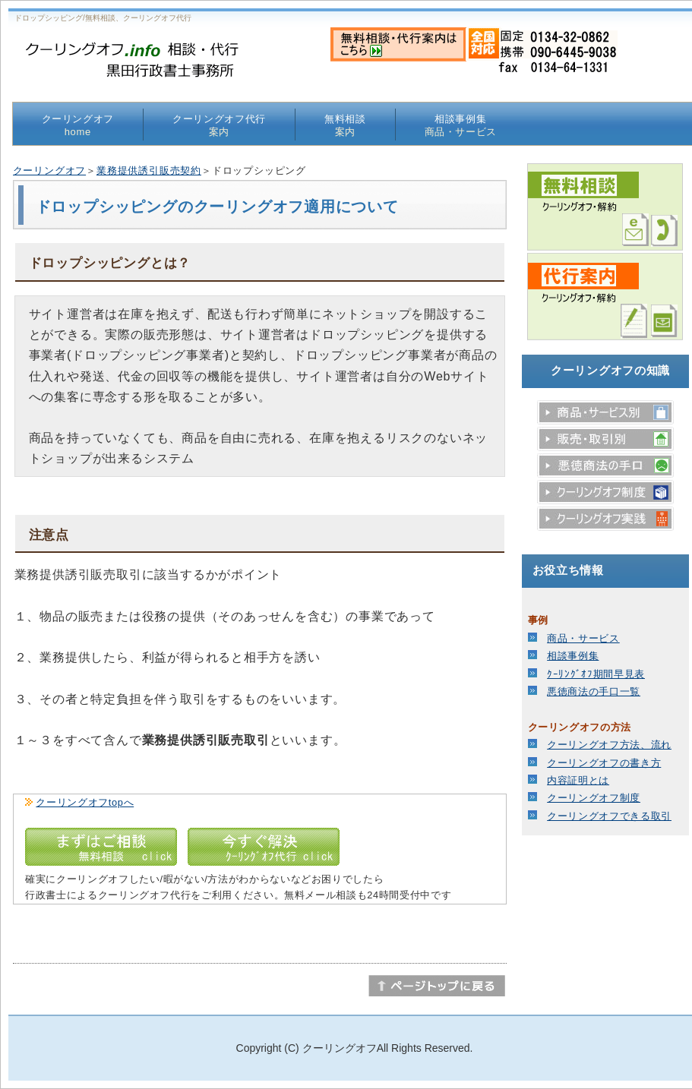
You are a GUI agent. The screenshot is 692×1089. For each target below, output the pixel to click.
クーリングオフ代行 (219, 125)
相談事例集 (461, 125)
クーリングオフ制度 (593, 797)
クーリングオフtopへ (85, 802)
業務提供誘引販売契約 (148, 170)
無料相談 (345, 125)
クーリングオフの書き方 (604, 763)
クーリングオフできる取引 (609, 816)
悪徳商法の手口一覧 (593, 691)
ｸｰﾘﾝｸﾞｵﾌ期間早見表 (596, 674)
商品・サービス (583, 638)
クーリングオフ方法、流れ (609, 744)
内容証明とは (578, 780)
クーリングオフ (78, 125)
